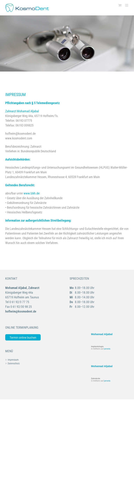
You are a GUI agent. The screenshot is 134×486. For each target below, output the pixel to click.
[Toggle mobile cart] (120, 5)
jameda (107, 349)
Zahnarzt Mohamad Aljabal (22, 111)
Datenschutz (14, 363)
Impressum (13, 359)
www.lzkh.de (31, 193)
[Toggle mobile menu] (127, 5)
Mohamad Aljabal (102, 334)
